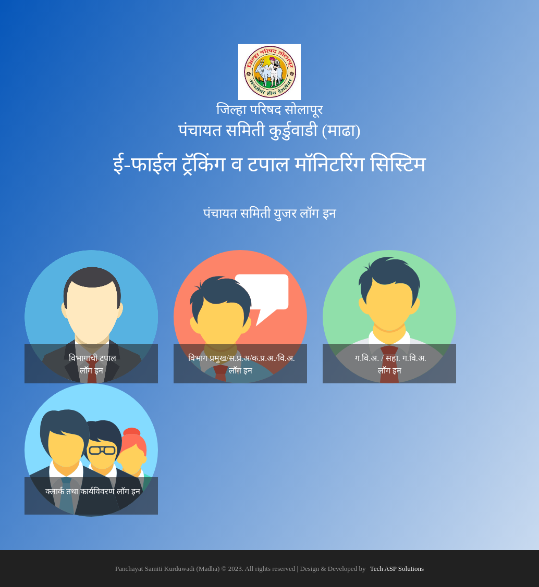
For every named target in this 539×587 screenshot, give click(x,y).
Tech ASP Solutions (397, 568)
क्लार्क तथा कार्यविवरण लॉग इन (92, 491)
